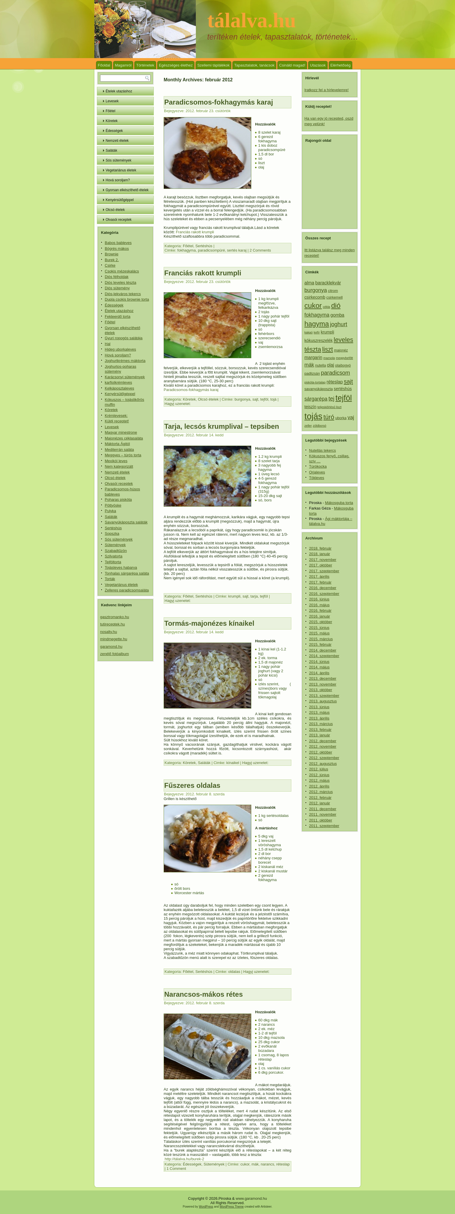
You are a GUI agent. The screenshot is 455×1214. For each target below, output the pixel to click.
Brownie (111, 254)
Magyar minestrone (121, 432)
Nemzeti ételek (117, 141)
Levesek (112, 101)
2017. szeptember (324, 571)
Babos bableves (118, 243)
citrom (333, 291)
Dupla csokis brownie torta (127, 299)
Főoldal (104, 65)
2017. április (319, 576)
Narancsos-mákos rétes (203, 994)
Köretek (112, 121)
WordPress (206, 1206)
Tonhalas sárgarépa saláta (127, 573)
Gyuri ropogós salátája (123, 338)
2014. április (319, 673)
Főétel (110, 111)
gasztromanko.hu (114, 617)
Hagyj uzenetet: (178, 403)
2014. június (319, 661)
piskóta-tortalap (315, 382)
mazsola (329, 358)
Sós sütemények (118, 160)
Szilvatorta (113, 556)
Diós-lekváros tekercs (123, 294)
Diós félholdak (117, 277)
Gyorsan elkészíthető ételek (127, 190)
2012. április (319, 786)
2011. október (320, 820)
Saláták (111, 150)
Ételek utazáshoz (119, 91)
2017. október (320, 565)
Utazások (318, 65)
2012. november (322, 746)
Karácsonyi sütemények (125, 377)
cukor (244, 1164)
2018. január (319, 554)
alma (309, 282)
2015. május (319, 633)
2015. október (320, 622)
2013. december (322, 678)
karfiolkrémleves (118, 382)
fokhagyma (186, 250)
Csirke (110, 265)
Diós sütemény (117, 288)
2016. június (319, 599)
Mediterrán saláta (119, 449)
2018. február (320, 548)
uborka (340, 418)
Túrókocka (318, 466)
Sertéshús (113, 528)
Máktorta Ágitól (117, 444)
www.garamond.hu (251, 1198)
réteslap (283, 1164)
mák (255, 1164)
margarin (313, 357)
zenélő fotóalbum (114, 654)
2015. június (319, 627)
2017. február (320, 582)
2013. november (322, 684)
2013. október (320, 690)
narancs (267, 1164)
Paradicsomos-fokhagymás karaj (218, 102)
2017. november (322, 559)
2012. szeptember (324, 758)
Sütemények (115, 545)
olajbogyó (343, 365)
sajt (255, 399)
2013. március (321, 724)
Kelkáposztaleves (119, 388)
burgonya (242, 399)
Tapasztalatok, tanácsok (254, 65)
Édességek (114, 131)
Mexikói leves (116, 461)
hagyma (316, 324)
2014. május (319, 667)
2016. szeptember (324, 593)
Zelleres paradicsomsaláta (127, 590)
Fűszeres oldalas (192, 785)
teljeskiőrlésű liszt (329, 407)
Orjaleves (317, 472)
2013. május (319, 712)
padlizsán (312, 374)
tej (331, 398)
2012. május (319, 780)
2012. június (319, 775)
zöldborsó (319, 425)
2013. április (319, 718)
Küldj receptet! (117, 421)
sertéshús (343, 388)
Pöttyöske (113, 505)
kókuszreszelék (318, 340)
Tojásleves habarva (121, 567)
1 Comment (176, 1168)
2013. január (319, 735)
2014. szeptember (324, 656)
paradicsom (335, 373)
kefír (317, 332)
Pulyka (110, 511)
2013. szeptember (324, 695)
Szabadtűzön (116, 550)
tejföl (264, 399)
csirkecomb (314, 297)
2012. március (321, 792)
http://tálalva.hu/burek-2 (184, 1159)
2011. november (322, 814)
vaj (351, 417)
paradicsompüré (211, 250)
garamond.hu (111, 646)
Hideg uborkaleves (120, 349)
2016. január (319, 616)
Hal (108, 344)
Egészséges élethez (176, 65)
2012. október (320, 752)
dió (335, 305)
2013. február (320, 729)
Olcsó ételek (115, 210)
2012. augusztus (323, 763)
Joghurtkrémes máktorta (125, 360)
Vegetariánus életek (121, 170)
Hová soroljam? (118, 180)
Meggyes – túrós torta (123, 455)
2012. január (319, 803)
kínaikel (232, 763)
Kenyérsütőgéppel (120, 200)
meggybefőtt (344, 358)
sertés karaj (236, 250)
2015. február (320, 644)
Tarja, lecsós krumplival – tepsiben (221, 426)
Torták (110, 579)
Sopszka (112, 533)
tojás (313, 416)
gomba (337, 315)
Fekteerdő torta (117, 316)
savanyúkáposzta (318, 389)
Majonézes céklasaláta (124, 438)
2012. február (320, 797)
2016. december (322, 588)
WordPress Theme (232, 1206)
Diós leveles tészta (120, 282)
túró (329, 417)
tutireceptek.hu (112, 624)
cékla (326, 307)
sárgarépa (315, 399)
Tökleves (316, 478)
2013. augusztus (323, 701)
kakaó (308, 332)
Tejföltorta (113, 562)
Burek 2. (112, 260)
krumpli (234, 596)
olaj (330, 365)
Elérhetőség (341, 65)
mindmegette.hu (113, 639)
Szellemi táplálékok (213, 65)
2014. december (322, 650)
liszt (327, 349)
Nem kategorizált (119, 466)
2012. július (318, 769)
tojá (273, 399)
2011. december (322, 809)
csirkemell (334, 297)
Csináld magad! (292, 65)
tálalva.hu (251, 20)
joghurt (338, 324)
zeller (308, 425)
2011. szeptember (324, 826)
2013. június (319, 707)
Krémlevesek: (116, 415)
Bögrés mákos (117, 248)
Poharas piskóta (118, 499)
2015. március (321, 639)
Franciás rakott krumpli (194, 232)
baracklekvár (328, 282)
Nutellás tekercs (322, 450)
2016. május (319, 605)
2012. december (322, 741)
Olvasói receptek (118, 220)
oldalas (234, 971)
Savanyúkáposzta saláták (126, 522)
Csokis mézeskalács (122, 271)
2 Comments (260, 250)
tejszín (310, 406)
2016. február (320, 610)
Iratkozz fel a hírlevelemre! (326, 90)
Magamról (123, 65)
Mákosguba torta (339, 503)
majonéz (341, 350)
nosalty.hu (108, 632)
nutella (320, 365)
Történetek (145, 65)
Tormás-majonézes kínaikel (209, 623)
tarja (254, 596)
